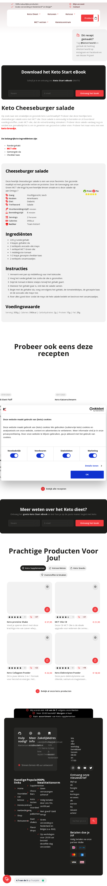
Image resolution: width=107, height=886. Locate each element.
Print (87, 191)
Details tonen (91, 466)
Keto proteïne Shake (17, 621)
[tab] (33, 568)
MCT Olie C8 (61, 621)
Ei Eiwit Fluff (6, 399)
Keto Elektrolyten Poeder (68, 672)
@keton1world (88, 42)
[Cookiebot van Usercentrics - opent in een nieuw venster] (91, 409)
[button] (86, 194)
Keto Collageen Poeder (18, 672)
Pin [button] (95, 191)
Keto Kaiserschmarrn (65, 399)
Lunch (8, 46)
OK (87, 474)
